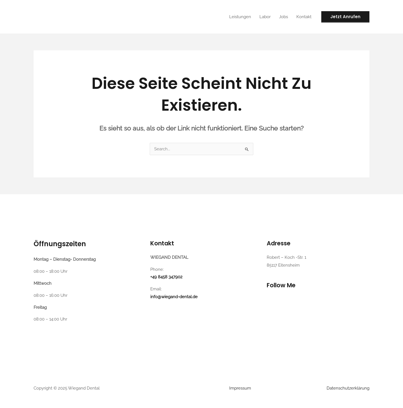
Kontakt (303, 16)
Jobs (283, 16)
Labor (265, 16)
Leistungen (240, 16)
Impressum (240, 388)
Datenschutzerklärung (348, 388)
